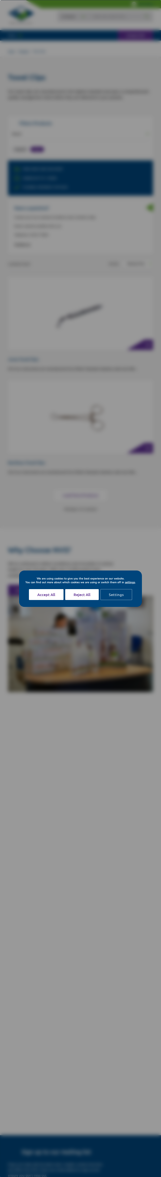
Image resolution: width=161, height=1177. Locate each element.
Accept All (46, 594)
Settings (116, 594)
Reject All (82, 594)
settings (130, 582)
